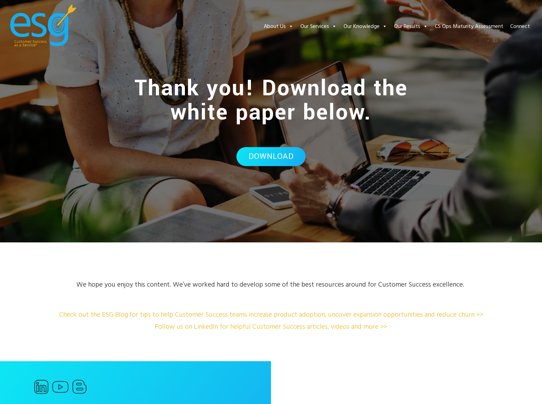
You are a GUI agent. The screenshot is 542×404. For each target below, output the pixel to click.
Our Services (318, 26)
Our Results (411, 26)
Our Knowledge (365, 26)
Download (271, 156)
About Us (278, 26)
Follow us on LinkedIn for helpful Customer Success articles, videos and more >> (271, 326)
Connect (520, 26)
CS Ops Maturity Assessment (469, 26)
